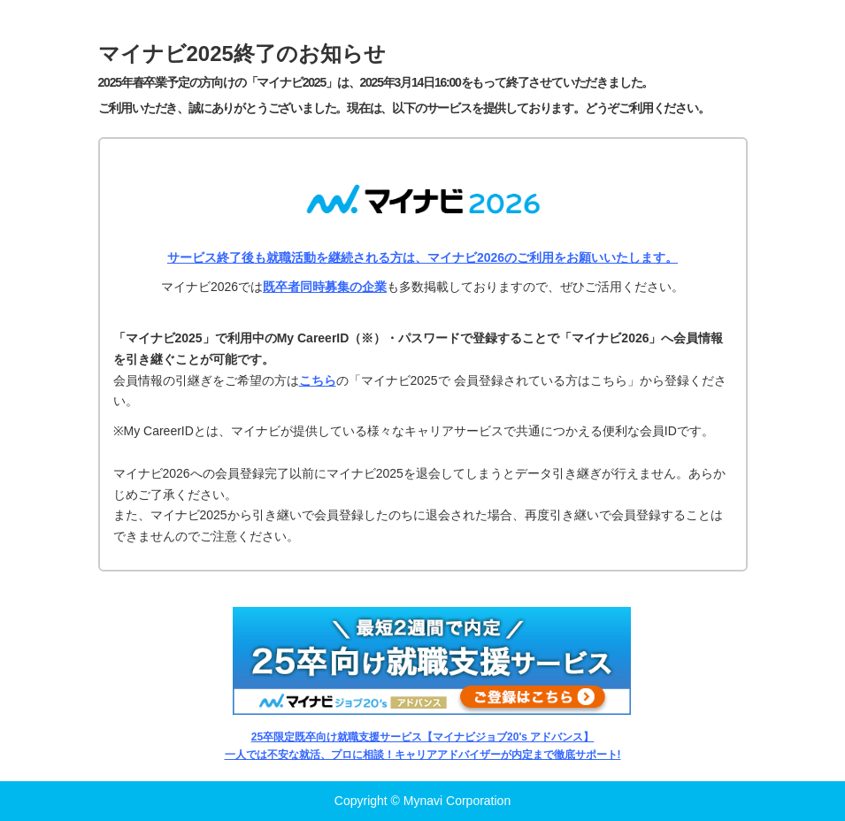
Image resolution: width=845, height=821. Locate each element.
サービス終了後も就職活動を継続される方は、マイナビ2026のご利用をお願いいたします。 (422, 257)
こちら (317, 380)
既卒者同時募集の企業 (325, 287)
